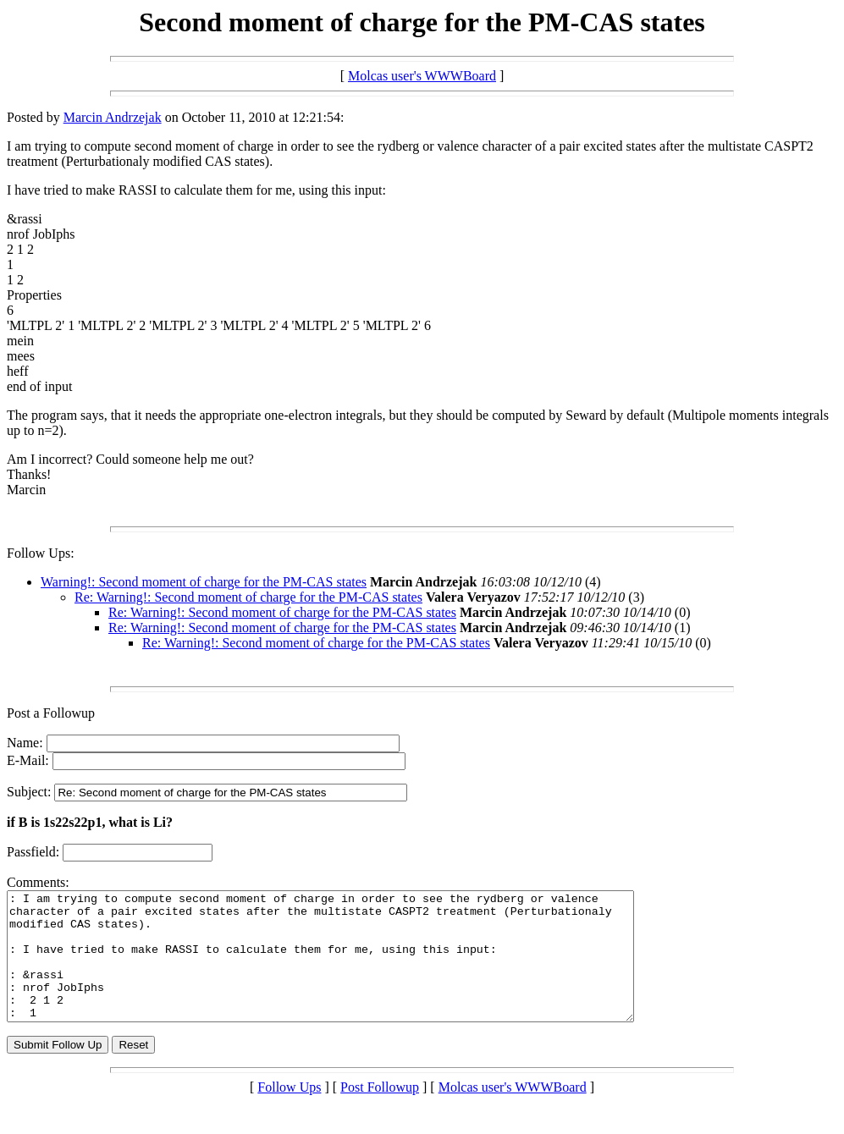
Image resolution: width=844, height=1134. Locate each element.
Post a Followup (51, 713)
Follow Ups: (40, 553)
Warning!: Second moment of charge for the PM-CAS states (204, 582)
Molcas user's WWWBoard (422, 76)
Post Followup (379, 1112)
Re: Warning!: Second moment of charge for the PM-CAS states (248, 597)
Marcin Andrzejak (112, 117)
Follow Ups (289, 1112)
